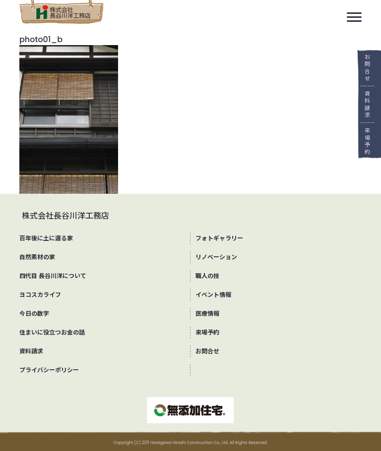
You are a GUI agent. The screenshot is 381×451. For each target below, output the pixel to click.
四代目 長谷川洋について (52, 276)
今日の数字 (34, 313)
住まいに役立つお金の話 (52, 332)
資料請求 (364, 104)
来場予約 (364, 141)
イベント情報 (213, 294)
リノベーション (216, 257)
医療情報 (207, 313)
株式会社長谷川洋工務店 (65, 216)
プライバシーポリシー (49, 370)
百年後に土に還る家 (46, 238)
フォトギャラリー (219, 238)
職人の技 (207, 276)
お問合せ (364, 67)
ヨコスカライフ (40, 294)
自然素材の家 (37, 257)
